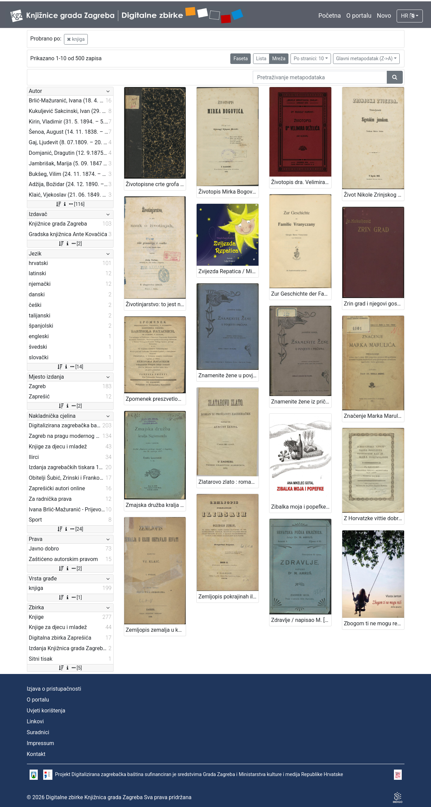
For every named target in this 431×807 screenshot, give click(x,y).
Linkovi (35, 721)
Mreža (278, 58)
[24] (70, 529)
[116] (69, 204)
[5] (70, 668)
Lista (261, 58)
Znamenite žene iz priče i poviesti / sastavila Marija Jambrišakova (301, 401)
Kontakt (36, 754)
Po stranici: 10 (309, 58)
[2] (70, 243)
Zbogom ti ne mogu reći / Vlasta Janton (374, 623)
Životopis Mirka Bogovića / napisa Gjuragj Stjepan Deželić (228, 191)
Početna (329, 15)
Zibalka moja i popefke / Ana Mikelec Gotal (301, 507)
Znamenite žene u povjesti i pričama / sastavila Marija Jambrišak (228, 375)
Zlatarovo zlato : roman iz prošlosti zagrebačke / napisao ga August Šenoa (228, 482)
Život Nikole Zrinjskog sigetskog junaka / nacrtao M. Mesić (374, 195)
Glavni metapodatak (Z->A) (364, 58)
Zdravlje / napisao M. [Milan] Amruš (301, 620)
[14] (70, 366)
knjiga (76, 39)
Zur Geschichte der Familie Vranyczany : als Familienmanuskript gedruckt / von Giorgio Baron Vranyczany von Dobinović (301, 294)
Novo (384, 15)
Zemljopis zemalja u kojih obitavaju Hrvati (156, 630)
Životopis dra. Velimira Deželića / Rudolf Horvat (301, 182)
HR (407, 16)
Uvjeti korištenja (46, 710)
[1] (70, 597)
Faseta (240, 58)
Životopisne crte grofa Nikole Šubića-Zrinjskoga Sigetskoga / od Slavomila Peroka (156, 184)
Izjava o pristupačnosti (54, 689)
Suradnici (38, 732)
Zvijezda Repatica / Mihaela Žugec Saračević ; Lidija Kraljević (228, 271)
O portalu (358, 15)
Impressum (40, 743)
